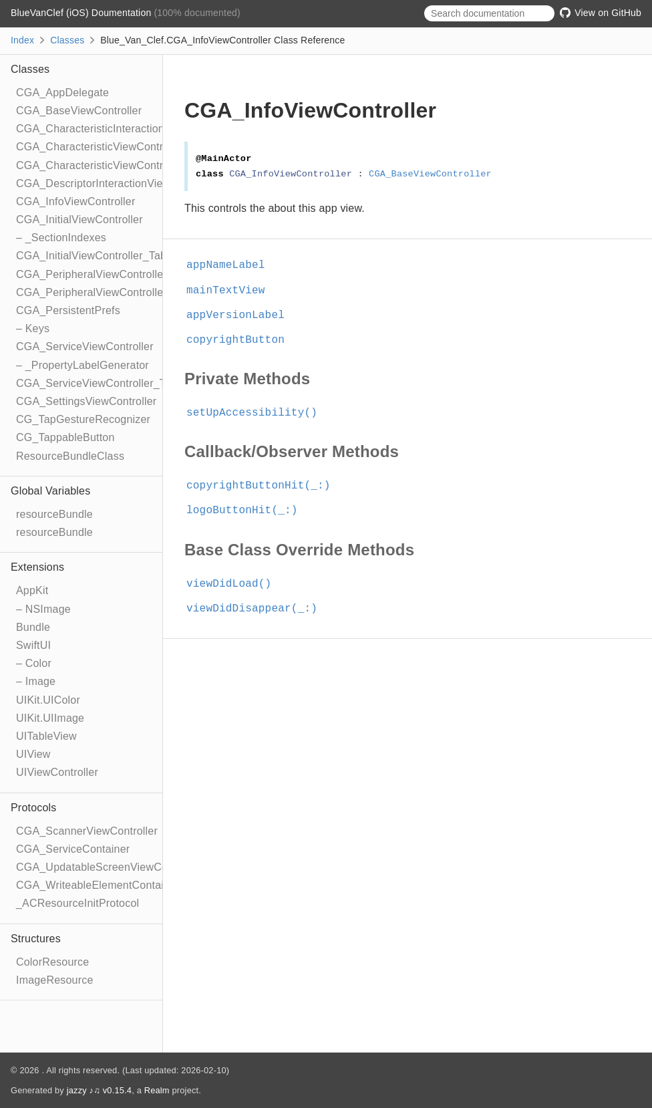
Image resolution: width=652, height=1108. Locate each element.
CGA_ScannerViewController (87, 831)
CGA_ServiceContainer (73, 849)
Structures (36, 938)
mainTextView (231, 291)
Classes (67, 40)
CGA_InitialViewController (79, 219)
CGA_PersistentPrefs (68, 310)
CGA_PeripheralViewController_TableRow (118, 292)
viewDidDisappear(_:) (257, 609)
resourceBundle (54, 514)
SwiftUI (33, 645)
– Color (33, 663)
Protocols (34, 807)
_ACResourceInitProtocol (77, 903)
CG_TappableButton (65, 437)
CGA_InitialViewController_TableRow (106, 255)
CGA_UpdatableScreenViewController (109, 867)
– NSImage (43, 609)
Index (22, 40)
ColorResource (52, 962)
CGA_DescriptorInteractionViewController (117, 183)
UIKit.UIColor (48, 700)
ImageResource (55, 980)
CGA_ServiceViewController (85, 346)
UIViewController (57, 772)
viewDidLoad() (234, 584)
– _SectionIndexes (61, 237)
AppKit (32, 590)
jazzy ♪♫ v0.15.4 (99, 1090)
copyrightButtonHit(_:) (264, 486)
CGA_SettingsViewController (86, 401)
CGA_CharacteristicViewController (100, 146)
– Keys (32, 328)
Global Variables (50, 491)
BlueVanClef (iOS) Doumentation (82, 12)
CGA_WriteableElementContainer (98, 885)
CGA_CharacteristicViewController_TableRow (127, 165)
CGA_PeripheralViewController (91, 274)
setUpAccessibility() (257, 413)
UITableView (46, 736)
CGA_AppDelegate (62, 92)
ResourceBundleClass (70, 456)
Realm (157, 1090)
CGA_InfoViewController (75, 201)
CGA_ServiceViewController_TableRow (112, 383)
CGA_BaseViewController (79, 110)
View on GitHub (600, 12)
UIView (33, 754)
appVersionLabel (241, 315)
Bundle (33, 627)
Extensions (37, 567)
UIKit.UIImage (50, 718)
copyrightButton (241, 340)
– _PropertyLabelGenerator (82, 365)
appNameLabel (231, 265)
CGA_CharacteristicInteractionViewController (125, 128)
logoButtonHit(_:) (248, 511)
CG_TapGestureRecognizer (83, 419)
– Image (35, 681)
